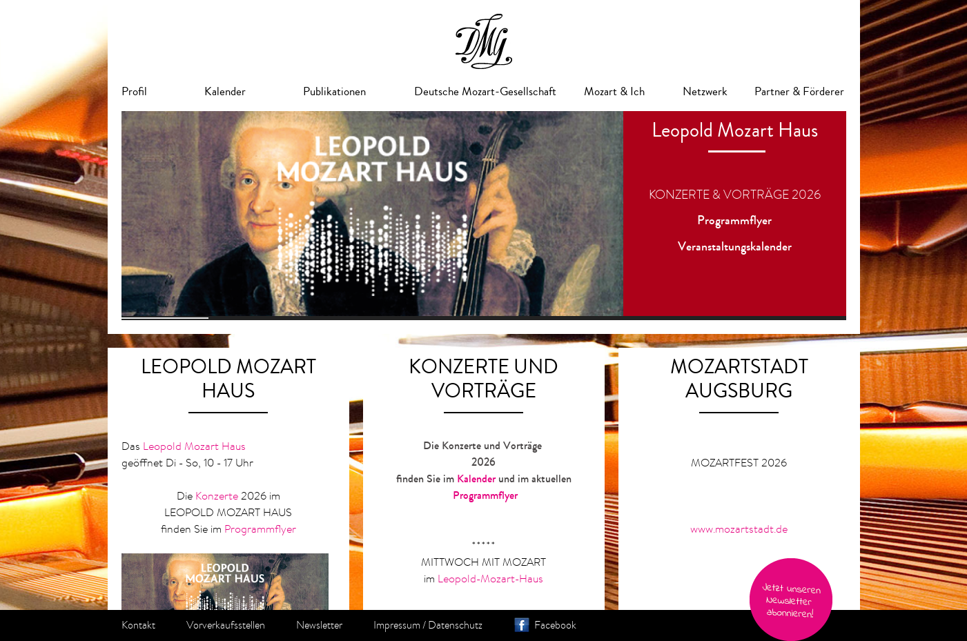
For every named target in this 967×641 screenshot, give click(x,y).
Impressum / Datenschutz (427, 625)
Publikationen (334, 91)
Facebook (555, 625)
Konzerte (216, 495)
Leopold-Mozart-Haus (490, 578)
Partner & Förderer (799, 91)
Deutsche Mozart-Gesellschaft (485, 91)
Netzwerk (705, 91)
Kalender (225, 91)
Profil (134, 91)
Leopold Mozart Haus (194, 446)
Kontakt (138, 625)
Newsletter (319, 625)
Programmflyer (734, 220)
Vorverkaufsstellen (225, 625)
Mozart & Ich (614, 91)
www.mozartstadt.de (739, 528)
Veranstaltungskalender (735, 246)
